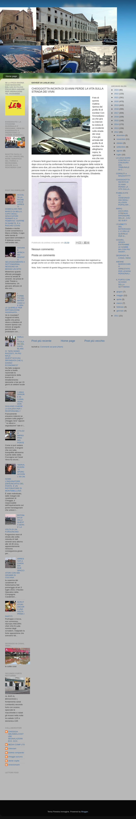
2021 (116, 97)
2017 (116, 113)
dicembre (121, 135)
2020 (116, 101)
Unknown (12, 748)
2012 (116, 132)
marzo (120, 303)
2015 (116, 120)
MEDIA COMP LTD (16, 744)
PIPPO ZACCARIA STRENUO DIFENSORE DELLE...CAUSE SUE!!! (123, 215)
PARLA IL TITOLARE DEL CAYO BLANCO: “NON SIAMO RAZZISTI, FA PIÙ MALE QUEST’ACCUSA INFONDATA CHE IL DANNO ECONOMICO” (14, 351)
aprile (119, 299)
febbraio (120, 307)
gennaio (120, 311)
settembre (121, 147)
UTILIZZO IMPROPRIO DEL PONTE (20, 437)
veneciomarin (14, 765)
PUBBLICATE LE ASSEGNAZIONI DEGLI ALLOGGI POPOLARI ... (123, 199)
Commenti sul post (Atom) (51, 347)
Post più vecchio (94, 340)
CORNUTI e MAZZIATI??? (123, 174)
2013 (116, 128)
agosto (120, 151)
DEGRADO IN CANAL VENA (123, 256)
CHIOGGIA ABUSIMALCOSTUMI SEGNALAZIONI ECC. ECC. (16, 736)
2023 (116, 90)
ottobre (120, 143)
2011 (116, 316)
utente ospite (13, 761)
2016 (116, 117)
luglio (119, 155)
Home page (11, 76)
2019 (116, 105)
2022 (116, 94)
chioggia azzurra (15, 757)
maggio (120, 295)
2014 (116, 124)
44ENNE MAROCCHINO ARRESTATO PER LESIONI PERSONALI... (123, 269)
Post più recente (41, 340)
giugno (120, 292)
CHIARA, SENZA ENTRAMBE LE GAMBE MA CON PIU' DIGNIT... (123, 246)
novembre (121, 139)
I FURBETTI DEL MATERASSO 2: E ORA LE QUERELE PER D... (123, 230)
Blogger (84, 812)
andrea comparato (16, 753)
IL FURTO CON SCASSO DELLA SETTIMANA (123, 283)
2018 (116, 109)
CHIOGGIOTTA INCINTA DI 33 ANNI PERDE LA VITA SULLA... (123, 184)
